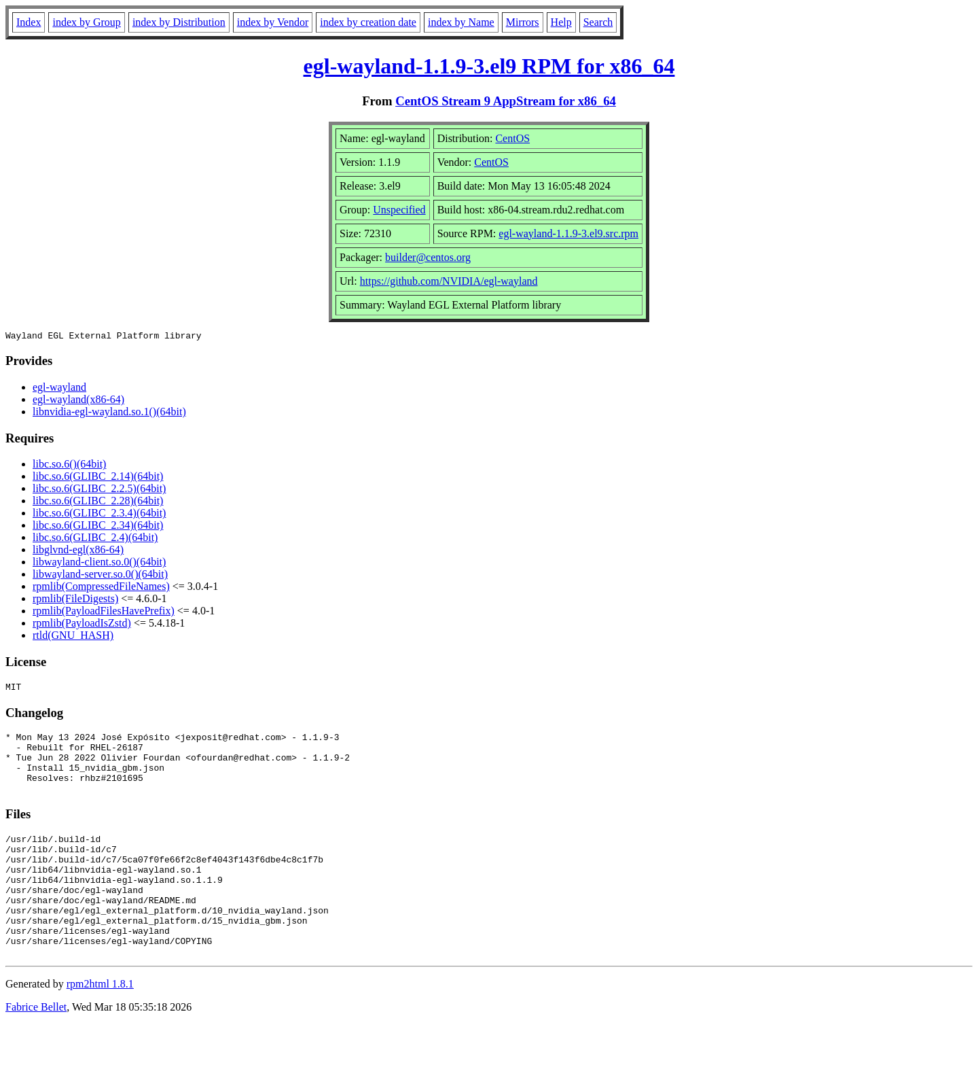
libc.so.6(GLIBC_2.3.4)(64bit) (99, 515)
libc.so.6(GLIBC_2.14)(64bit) (98, 478)
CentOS (512, 138)
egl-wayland (59, 389)
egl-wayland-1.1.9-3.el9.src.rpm (568, 233)
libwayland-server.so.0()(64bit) (100, 576)
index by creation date (368, 22)
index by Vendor (272, 22)
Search (598, 22)
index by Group (86, 22)
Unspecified (399, 209)
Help (561, 22)
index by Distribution (178, 22)
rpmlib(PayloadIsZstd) (82, 625)
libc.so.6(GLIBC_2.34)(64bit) (98, 527)
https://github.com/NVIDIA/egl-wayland (449, 281)
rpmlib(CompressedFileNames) (101, 588)
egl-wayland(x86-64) (78, 401)
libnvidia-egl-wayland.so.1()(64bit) (109, 413)
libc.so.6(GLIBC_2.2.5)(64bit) (99, 490)
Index (28, 22)
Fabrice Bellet (36, 1047)
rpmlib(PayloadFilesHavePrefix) (104, 612)
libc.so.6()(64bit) (69, 466)
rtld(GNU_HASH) (73, 637)
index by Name (461, 22)
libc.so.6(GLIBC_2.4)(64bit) (95, 539)
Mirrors (522, 22)
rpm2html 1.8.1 (100, 1024)
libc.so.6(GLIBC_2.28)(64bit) (98, 502)
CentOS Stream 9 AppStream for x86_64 (505, 101)
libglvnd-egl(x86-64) (78, 551)
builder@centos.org (428, 257)
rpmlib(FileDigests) (75, 600)
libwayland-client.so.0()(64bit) (99, 564)
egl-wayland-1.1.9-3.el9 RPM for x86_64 (489, 66)
